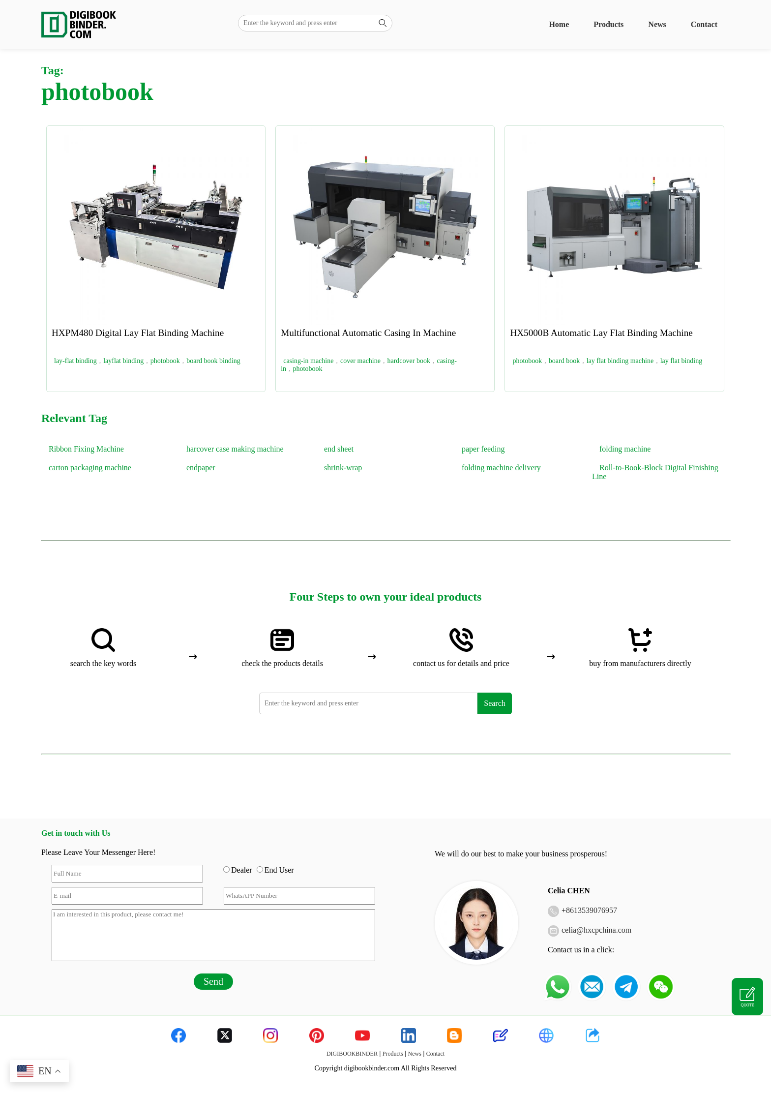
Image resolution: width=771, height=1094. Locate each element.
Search (494, 703)
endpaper (200, 467)
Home (559, 24)
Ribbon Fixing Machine (86, 449)
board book (564, 361)
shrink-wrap (343, 467)
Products (608, 24)
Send (213, 981)
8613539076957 (591, 910)
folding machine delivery (501, 467)
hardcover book (408, 361)
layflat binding (123, 361)
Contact (704, 24)
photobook (165, 361)
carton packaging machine (90, 467)
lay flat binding (681, 361)
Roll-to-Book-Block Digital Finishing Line (655, 472)
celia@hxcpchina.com (596, 930)
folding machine (625, 449)
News (657, 24)
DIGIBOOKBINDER (352, 1053)
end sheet (339, 449)
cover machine (360, 361)
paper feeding (483, 449)
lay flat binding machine (620, 361)
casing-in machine (308, 361)
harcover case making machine (235, 449)
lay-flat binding (75, 361)
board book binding (213, 361)
